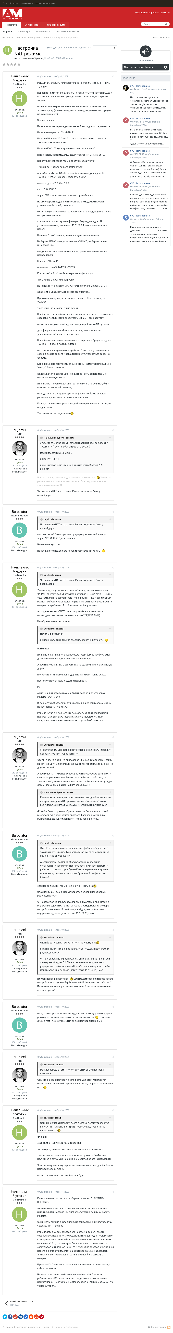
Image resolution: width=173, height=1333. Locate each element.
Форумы (7, 31)
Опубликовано (51, 76)
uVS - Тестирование (140, 86)
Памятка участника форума (138, 67)
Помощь (68, 58)
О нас (54, 3)
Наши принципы (42, 3)
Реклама (14, 3)
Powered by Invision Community (84, 1328)
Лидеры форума (56, 24)
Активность (32, 24)
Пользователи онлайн (67, 31)
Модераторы (43, 31)
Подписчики (101, 48)
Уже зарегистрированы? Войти (152, 12)
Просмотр (11, 24)
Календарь (24, 31)
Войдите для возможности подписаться (70, 47)
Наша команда (26, 3)
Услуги (6, 3)
